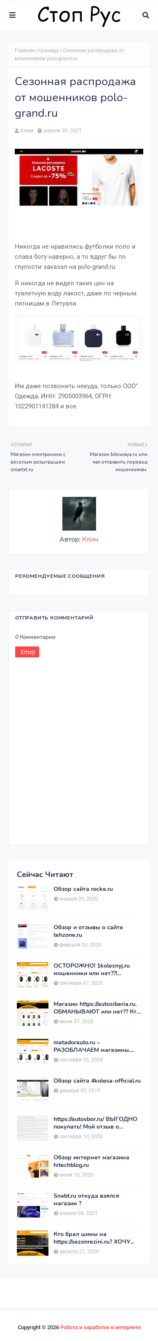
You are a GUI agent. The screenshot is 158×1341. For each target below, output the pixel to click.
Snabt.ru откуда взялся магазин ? (86, 1199)
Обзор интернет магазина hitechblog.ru (91, 1161)
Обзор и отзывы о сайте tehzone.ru (88, 931)
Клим (26, 131)
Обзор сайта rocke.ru (83, 889)
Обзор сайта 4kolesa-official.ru (97, 1081)
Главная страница (37, 51)
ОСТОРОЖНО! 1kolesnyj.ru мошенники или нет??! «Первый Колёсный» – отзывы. (92, 969)
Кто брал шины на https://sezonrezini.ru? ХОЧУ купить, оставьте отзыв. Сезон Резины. (92, 1238)
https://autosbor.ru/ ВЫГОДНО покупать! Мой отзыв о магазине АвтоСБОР (95, 1123)
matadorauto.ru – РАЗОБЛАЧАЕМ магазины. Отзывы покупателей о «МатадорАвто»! (92, 1046)
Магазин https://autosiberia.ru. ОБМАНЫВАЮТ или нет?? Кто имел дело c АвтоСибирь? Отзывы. (97, 1008)
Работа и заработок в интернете (100, 1327)
